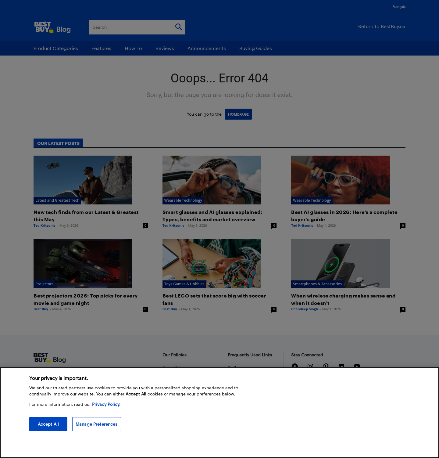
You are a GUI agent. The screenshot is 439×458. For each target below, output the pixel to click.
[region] (219, 412)
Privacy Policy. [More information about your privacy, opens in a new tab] (106, 404)
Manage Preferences (97, 424)
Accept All (48, 424)
